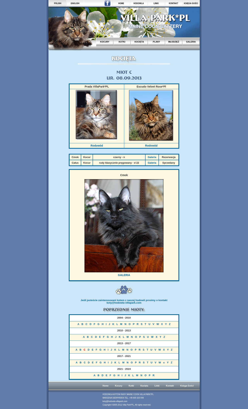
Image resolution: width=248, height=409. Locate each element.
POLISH (57, 3)
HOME (121, 3)
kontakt (162, 300)
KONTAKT (173, 3)
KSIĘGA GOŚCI (191, 3)
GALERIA (191, 42)
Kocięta (144, 386)
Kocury (118, 386)
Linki (156, 386)
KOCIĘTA (139, 42)
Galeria (152, 157)
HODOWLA (138, 3)
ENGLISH (75, 3)
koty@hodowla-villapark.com (124, 302)
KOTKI (122, 42)
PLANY (156, 42)
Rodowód (97, 145)
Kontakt (170, 386)
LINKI (155, 3)
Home (106, 386)
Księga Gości (187, 386)
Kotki (131, 386)
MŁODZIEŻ (173, 42)
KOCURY (104, 42)
